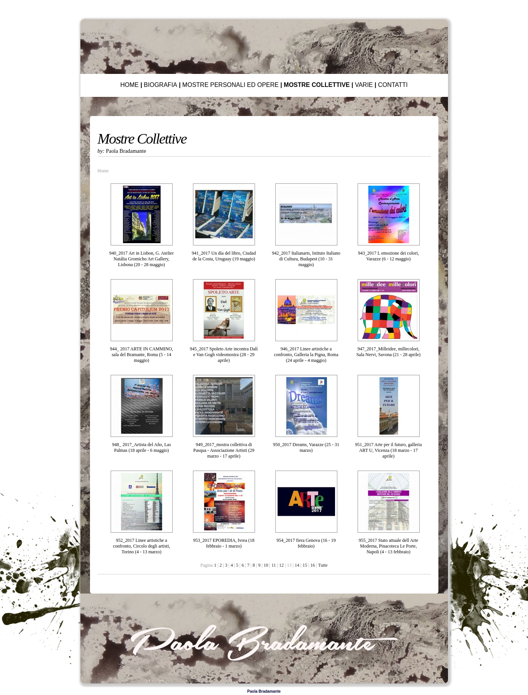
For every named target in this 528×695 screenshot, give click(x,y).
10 (266, 565)
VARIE (364, 85)
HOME (129, 85)
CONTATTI (393, 85)
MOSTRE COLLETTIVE (317, 85)
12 (281, 565)
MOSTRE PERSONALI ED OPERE (230, 85)
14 (297, 565)
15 (304, 565)
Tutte (323, 565)
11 (273, 565)
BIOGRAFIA (160, 85)
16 (313, 565)
